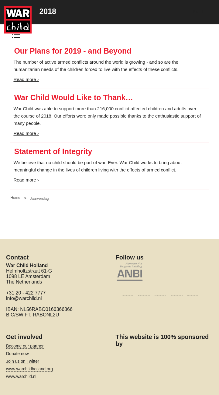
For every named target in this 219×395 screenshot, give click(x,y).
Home (15, 198)
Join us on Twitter (22, 361)
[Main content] (109, 119)
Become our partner (25, 346)
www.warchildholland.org (29, 368)
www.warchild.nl (21, 376)
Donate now (17, 353)
